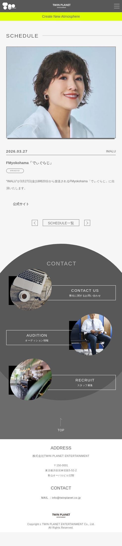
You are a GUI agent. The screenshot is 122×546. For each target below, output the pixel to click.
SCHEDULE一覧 (61, 223)
